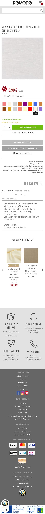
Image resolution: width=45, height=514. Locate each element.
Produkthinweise (22, 191)
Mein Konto (22, 428)
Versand (33, 330)
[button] (40, 2)
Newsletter (22, 412)
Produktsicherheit (9, 199)
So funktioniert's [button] (22, 153)
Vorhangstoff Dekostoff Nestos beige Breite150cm (31, 269)
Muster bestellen (22, 142)
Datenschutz (23, 382)
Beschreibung (7, 191)
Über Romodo (22, 376)
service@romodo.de (34, 358)
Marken (22, 379)
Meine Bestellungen (23, 431)
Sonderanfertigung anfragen (22, 148)
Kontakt (22, 403)
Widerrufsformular (22, 419)
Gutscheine (22, 409)
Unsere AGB (22, 386)
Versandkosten (19, 96)
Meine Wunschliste (22, 434)
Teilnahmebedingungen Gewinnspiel (22, 416)
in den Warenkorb (27, 127)
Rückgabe (34, 332)
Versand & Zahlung (22, 406)
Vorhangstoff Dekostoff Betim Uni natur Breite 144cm (14, 274)
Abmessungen (20, 195)
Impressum (22, 389)
